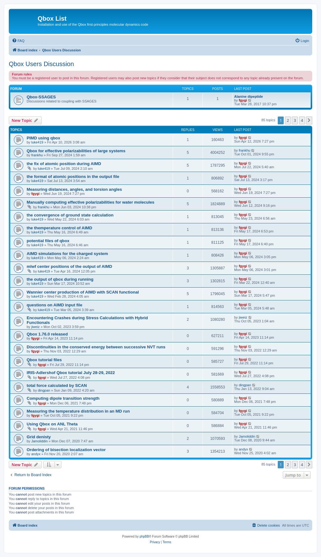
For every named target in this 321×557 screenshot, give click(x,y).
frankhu (37, 155)
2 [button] (288, 120)
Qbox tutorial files (44, 359)
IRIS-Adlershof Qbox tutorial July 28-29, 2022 (71, 372)
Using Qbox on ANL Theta (52, 424)
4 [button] (302, 120)
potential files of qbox (48, 240)
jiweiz (35, 327)
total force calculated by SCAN (57, 385)
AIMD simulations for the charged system (67, 253)
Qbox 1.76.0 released (47, 334)
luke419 (37, 142)
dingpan (44, 390)
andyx (35, 454)
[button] (309, 120)
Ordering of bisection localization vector (66, 449)
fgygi (243, 100)
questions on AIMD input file (54, 305)
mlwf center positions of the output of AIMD (69, 266)
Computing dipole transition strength (63, 398)
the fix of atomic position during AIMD (64, 163)
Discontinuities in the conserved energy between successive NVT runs (96, 347)
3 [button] (295, 120)
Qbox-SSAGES (41, 97)
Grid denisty (39, 437)
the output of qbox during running (60, 279)
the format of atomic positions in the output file (73, 176)
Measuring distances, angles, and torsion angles (74, 189)
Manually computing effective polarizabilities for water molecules (90, 202)
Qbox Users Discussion (41, 63)
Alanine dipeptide (248, 96)
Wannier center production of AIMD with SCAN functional (83, 292)
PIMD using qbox (43, 138)
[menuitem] (18, 40)
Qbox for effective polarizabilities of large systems (76, 150)
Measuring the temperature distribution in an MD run (78, 411)
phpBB (144, 536)
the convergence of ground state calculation (70, 215)
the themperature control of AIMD (59, 228)
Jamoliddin (39, 441)
